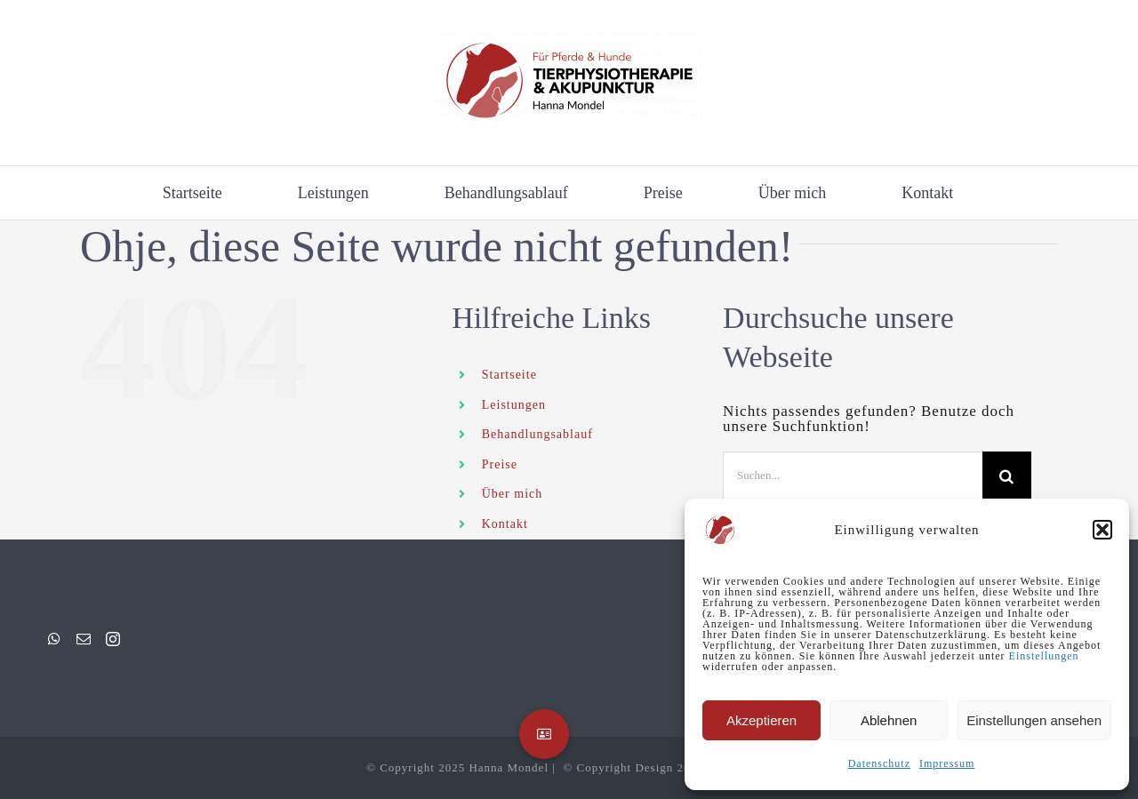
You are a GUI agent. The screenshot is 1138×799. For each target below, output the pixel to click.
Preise (499, 464)
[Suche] (1006, 475)
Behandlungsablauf (537, 434)
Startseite (509, 374)
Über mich (512, 493)
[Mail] (84, 639)
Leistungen (514, 404)
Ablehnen (889, 720)
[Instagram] (113, 639)
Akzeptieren (761, 720)
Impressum (946, 763)
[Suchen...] (852, 475)
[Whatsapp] (54, 639)
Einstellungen (1044, 656)
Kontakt (505, 524)
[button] (1102, 530)
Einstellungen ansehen (1034, 720)
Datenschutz (879, 763)
